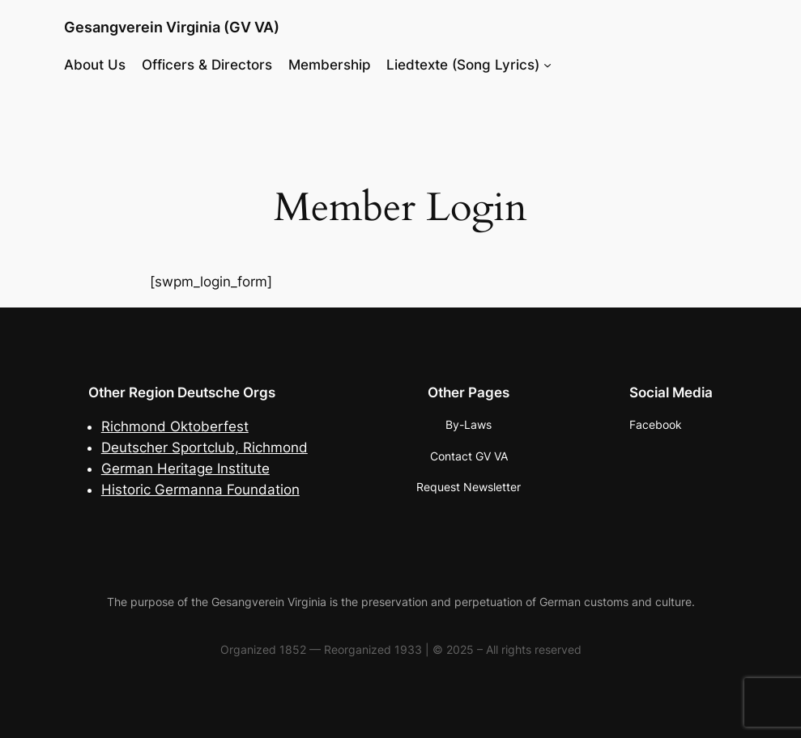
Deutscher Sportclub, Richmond (204, 447)
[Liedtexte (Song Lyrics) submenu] (547, 64)
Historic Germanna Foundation (200, 489)
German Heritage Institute (185, 468)
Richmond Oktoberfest (175, 426)
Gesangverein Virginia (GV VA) (171, 27)
